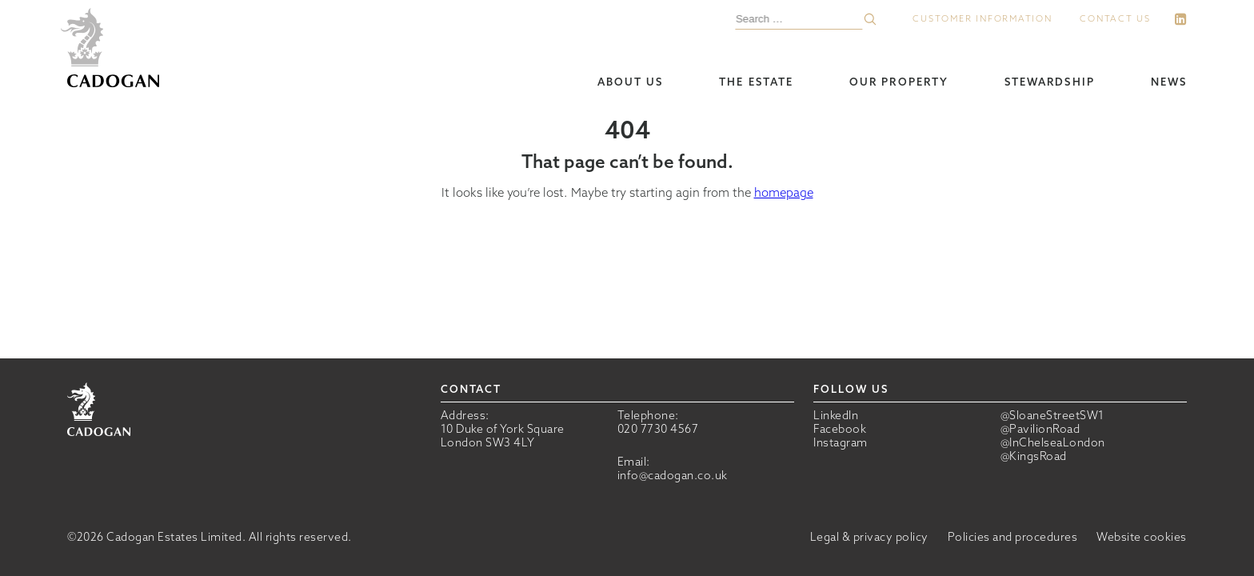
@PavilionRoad (1040, 429)
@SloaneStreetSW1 (1052, 415)
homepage (783, 192)
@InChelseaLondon (1052, 443)
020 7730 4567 (658, 429)
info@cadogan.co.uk (672, 475)
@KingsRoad (1033, 456)
